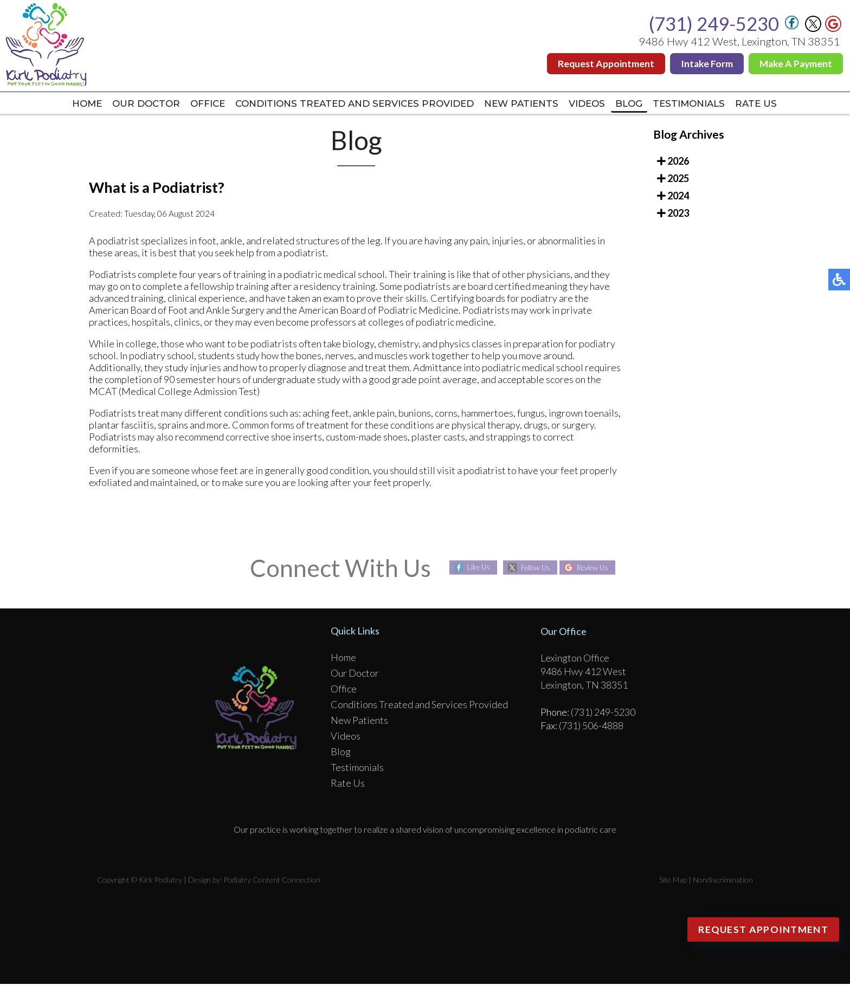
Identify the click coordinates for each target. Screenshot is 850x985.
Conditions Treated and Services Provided (348, 104)
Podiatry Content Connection (271, 880)
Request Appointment (603, 64)
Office (189, 104)
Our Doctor (120, 104)
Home (54, 104)
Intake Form (704, 64)
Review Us (596, 568)
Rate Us (790, 104)
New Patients (527, 104)
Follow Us (533, 568)
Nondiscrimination (723, 880)
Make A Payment (794, 64)
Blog (648, 104)
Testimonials (715, 104)
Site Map (673, 880)
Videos (600, 104)
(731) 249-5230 (714, 23)
